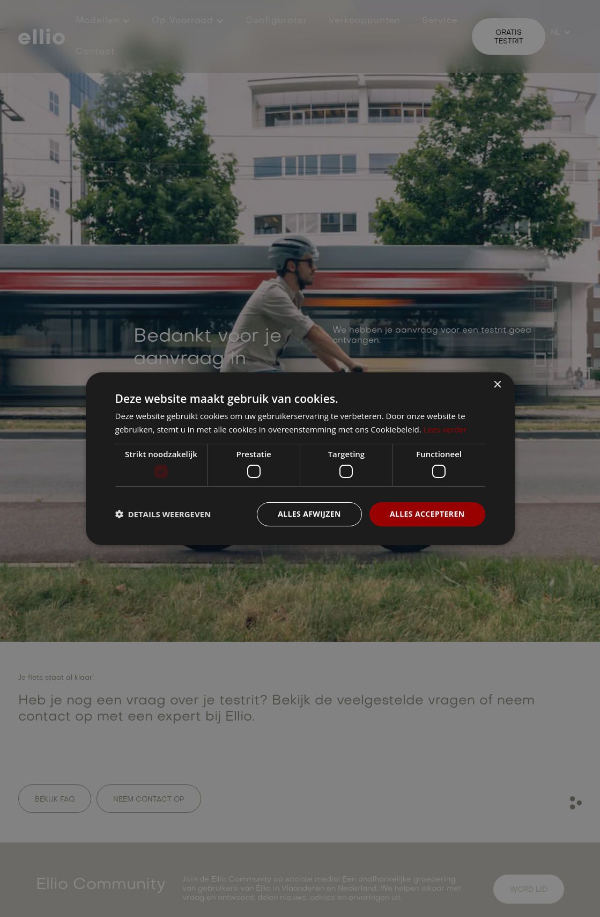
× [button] (497, 384)
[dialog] (300, 458)
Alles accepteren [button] (427, 514)
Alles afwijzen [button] (309, 514)
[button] (163, 514)
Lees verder (446, 429)
